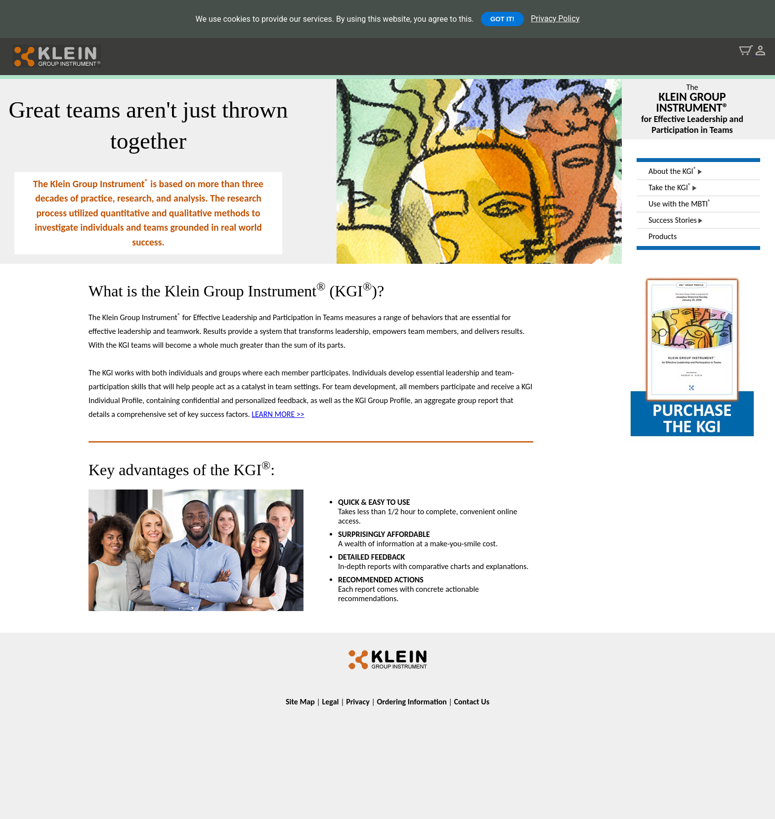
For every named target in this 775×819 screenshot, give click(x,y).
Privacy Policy (555, 18)
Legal (330, 701)
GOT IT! (502, 19)
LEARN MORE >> (278, 414)
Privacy (358, 701)
